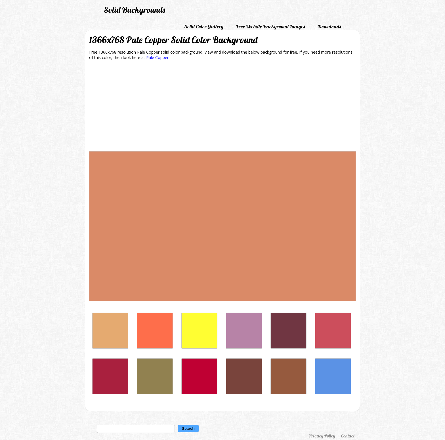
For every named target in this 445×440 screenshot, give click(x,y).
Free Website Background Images (270, 26)
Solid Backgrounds (134, 10)
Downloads (329, 26)
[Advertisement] (222, 106)
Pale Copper (157, 57)
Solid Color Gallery (203, 26)
